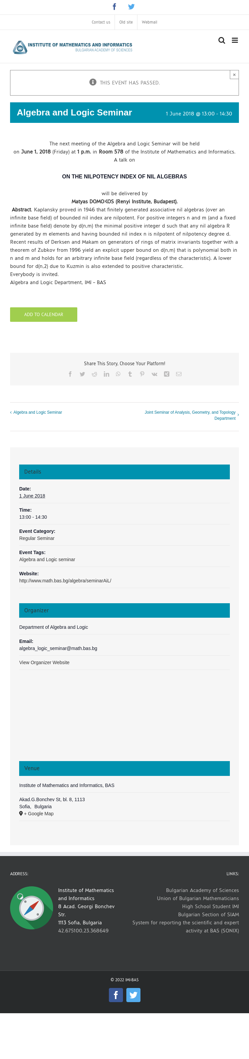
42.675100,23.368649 (83, 930)
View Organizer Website (44, 662)
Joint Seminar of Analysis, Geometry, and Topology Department (190, 415)
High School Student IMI (210, 906)
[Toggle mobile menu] (235, 40)
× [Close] (234, 74)
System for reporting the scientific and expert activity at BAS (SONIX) (185, 926)
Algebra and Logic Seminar (37, 412)
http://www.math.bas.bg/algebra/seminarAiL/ (65, 580)
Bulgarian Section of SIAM (208, 914)
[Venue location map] (124, 718)
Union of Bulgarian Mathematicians (198, 898)
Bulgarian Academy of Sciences (202, 890)
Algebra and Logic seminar (47, 559)
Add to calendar (43, 314)
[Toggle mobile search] (221, 40)
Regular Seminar (36, 538)
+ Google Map (38, 813)
